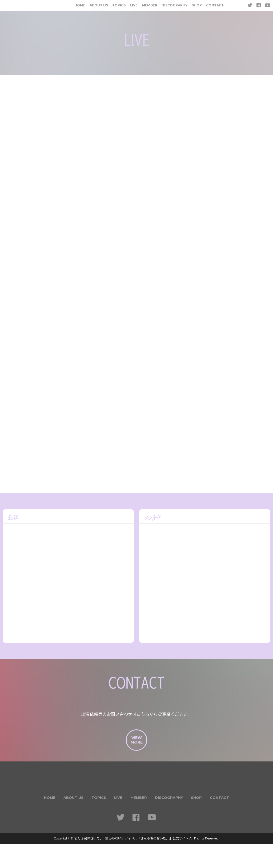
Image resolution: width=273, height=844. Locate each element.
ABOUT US (99, 5)
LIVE (134, 5)
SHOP (197, 5)
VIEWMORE (137, 740)
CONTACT (215, 5)
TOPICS (119, 5)
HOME (79, 5)
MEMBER (149, 5)
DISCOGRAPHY (174, 5)
